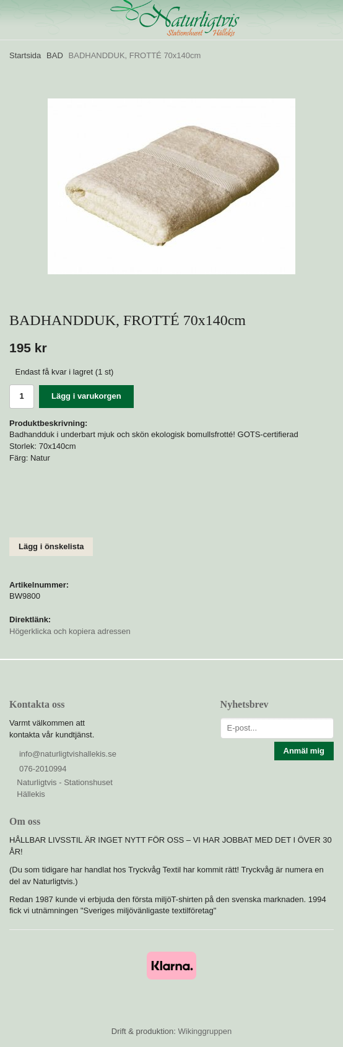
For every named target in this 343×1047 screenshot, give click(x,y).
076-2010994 (43, 768)
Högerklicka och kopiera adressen (70, 631)
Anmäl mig (304, 750)
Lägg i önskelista (51, 546)
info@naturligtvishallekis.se (67, 753)
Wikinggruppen (205, 1031)
